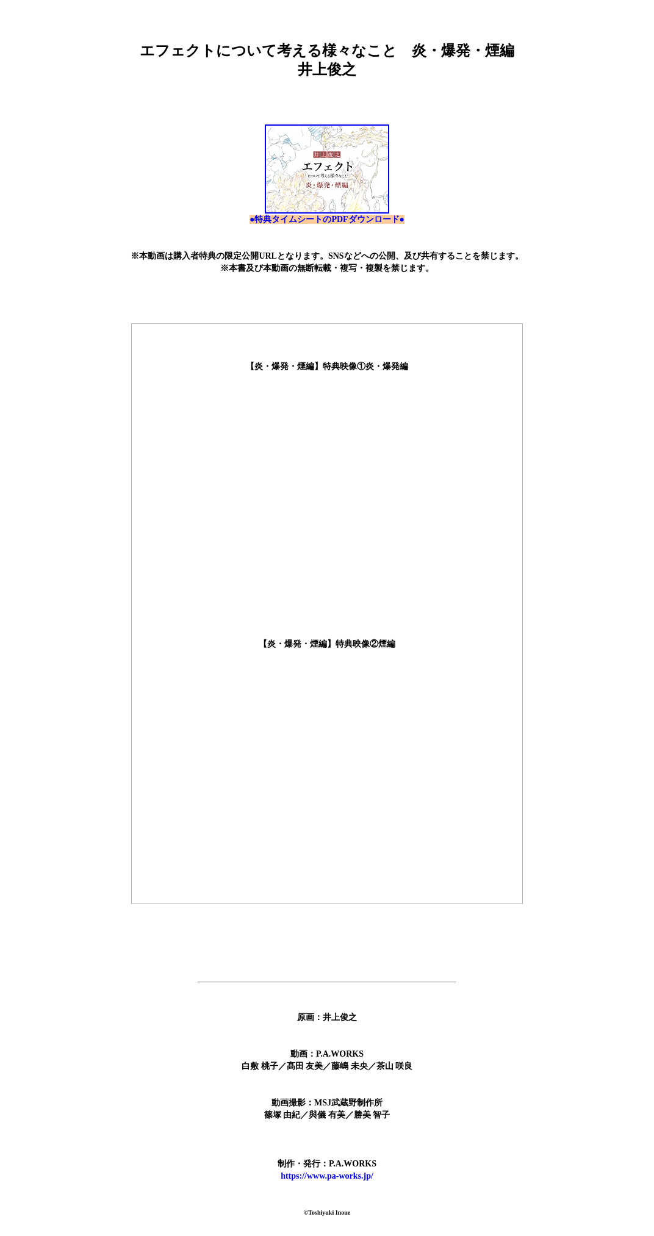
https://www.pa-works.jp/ (327, 1175)
